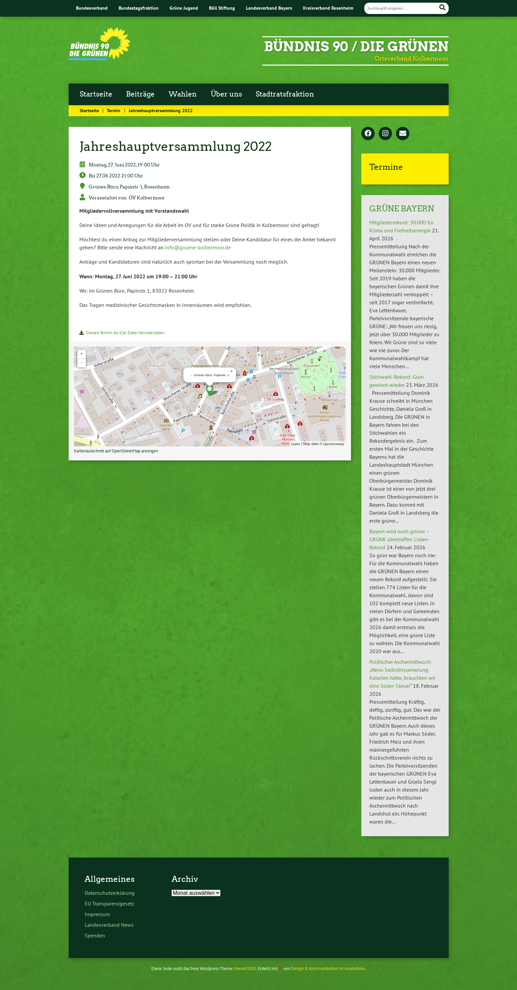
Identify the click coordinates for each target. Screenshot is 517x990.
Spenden (95, 935)
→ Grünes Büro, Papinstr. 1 (209, 375)
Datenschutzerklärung (110, 892)
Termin (113, 110)
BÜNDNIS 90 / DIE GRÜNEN (356, 47)
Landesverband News (109, 924)
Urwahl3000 (245, 968)
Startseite (96, 94)
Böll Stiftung (222, 8)
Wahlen (183, 94)
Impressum (97, 914)
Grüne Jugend (184, 8)
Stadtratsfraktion (285, 94)
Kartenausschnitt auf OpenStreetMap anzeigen (116, 451)
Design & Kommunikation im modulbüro (328, 968)
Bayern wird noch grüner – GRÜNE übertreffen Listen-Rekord (399, 539)
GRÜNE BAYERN (401, 208)
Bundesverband (92, 8)
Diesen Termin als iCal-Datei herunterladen (125, 333)
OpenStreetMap (333, 444)
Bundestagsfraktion (139, 8)
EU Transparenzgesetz (109, 903)
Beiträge (140, 94)
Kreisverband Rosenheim (328, 8)
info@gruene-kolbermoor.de (198, 247)
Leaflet (295, 444)
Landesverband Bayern (269, 8)
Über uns (226, 94)
